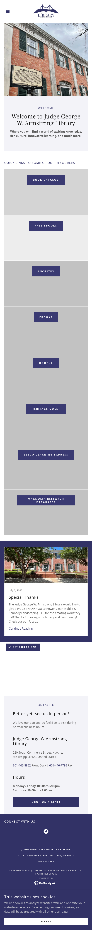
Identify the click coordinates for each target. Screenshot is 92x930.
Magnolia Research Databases (46, 500)
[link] (46, 11)
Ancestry (46, 271)
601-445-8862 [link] (22, 765)
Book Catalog (46, 179)
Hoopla (46, 363)
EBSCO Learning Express (46, 454)
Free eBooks (46, 225)
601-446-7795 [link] (58, 765)
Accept (45, 921)
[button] (10, 11)
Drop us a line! (46, 802)
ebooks (46, 317)
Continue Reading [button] (21, 628)
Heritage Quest (46, 408)
